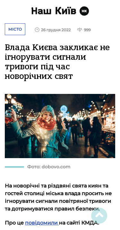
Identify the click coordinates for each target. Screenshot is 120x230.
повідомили (42, 223)
